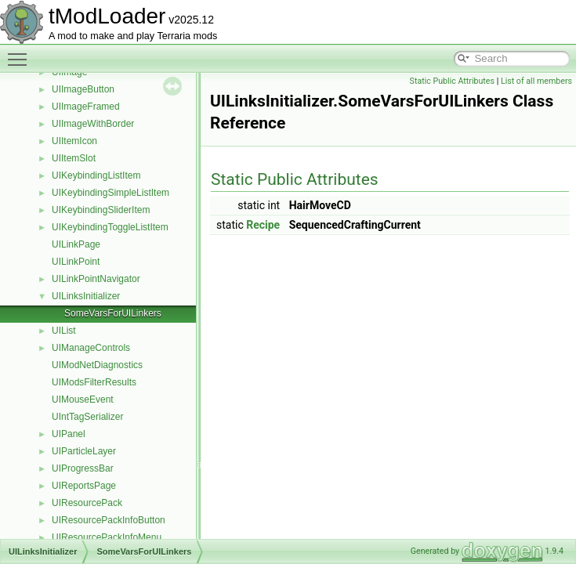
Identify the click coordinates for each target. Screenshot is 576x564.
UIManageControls (91, 347)
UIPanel (68, 433)
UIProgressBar (83, 468)
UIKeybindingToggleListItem (110, 227)
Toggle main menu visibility (21, 52)
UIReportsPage (84, 485)
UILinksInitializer (86, 296)
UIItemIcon (74, 141)
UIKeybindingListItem (96, 175)
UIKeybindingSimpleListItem (110, 192)
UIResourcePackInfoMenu (106, 537)
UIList (64, 330)
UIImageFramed (86, 106)
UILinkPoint (76, 261)
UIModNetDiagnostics (97, 365)
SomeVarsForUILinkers (112, 313)
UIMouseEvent (83, 399)
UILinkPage (76, 244)
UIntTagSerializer (87, 416)
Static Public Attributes (452, 81)
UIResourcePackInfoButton (108, 520)
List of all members (536, 81)
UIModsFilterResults (94, 382)
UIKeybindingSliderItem (101, 209)
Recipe (263, 225)
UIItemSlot (74, 158)
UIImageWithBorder (93, 123)
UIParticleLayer (84, 451)
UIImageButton (83, 89)
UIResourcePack (87, 502)
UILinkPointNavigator (96, 278)
